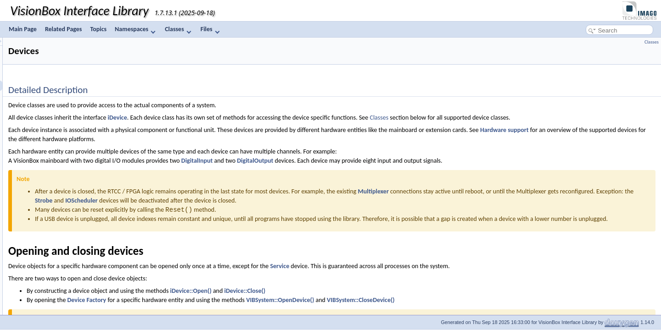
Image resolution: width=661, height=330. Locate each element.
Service (394, 275)
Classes (178, 29)
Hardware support (619, 130)
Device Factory (201, 309)
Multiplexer (488, 191)
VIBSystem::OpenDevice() (395, 309)
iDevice (232, 117)
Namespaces (135, 29)
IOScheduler (315, 200)
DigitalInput (312, 161)
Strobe (277, 200)
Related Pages (63, 29)
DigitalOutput (370, 161)
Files (210, 29)
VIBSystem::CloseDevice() (476, 309)
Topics (98, 29)
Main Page (23, 29)
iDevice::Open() (305, 300)
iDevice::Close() (360, 300)
